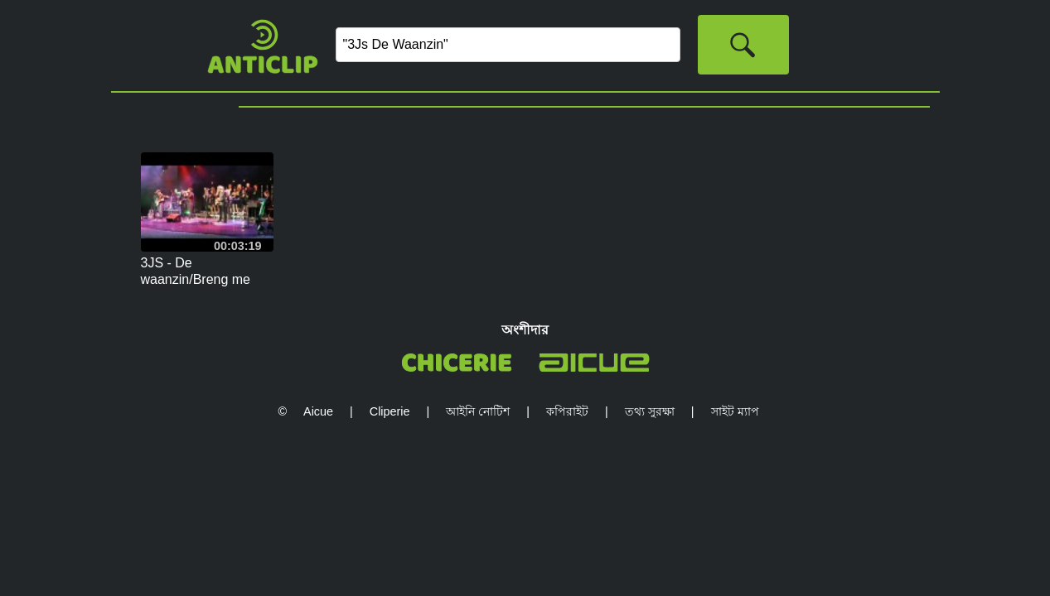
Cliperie (390, 411)
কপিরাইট (567, 411)
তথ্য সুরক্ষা (650, 411)
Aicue (318, 411)
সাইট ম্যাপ (735, 411)
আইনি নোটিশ (478, 411)
